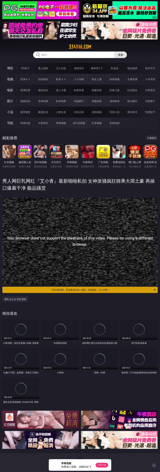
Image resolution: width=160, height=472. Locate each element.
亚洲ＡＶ (25, 79)
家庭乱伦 (43, 112)
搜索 (120, 54)
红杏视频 (97, 123)
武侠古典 (79, 112)
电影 (10, 90)
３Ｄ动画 (79, 79)
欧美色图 (61, 101)
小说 (10, 112)
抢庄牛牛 (150, 68)
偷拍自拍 (43, 90)
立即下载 (102, 465)
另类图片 (150, 101)
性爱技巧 (150, 112)
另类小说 (115, 112)
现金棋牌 (132, 68)
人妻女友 (61, 112)
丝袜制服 (115, 79)
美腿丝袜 (97, 101)
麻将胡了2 (96, 68)
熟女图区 (132, 101)
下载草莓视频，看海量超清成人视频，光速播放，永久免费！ (103, 290)
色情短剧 (115, 123)
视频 (10, 79)
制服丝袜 (97, 90)
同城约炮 (25, 123)
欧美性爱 (79, 90)
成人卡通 (61, 90)
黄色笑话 (132, 112)
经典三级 (115, 90)
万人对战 (61, 68)
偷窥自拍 (25, 101)
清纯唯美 (115, 101)
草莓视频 (61, 123)
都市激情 (25, 112)
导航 (10, 123)
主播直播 (132, 79)
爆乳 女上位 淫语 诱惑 (15, 299)
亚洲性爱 (25, 90)
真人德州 (43, 68)
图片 (10, 101)
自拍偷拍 (43, 79)
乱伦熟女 (132, 90)
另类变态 (150, 90)
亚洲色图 (43, 101)
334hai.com (80, 47)
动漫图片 (79, 101)
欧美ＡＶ (61, 79)
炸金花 (114, 68)
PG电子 (25, 68)
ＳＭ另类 (150, 79)
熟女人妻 (97, 79)
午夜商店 (43, 123)
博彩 (10, 68)
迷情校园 (97, 112)
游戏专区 (79, 68)
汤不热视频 (79, 123)
